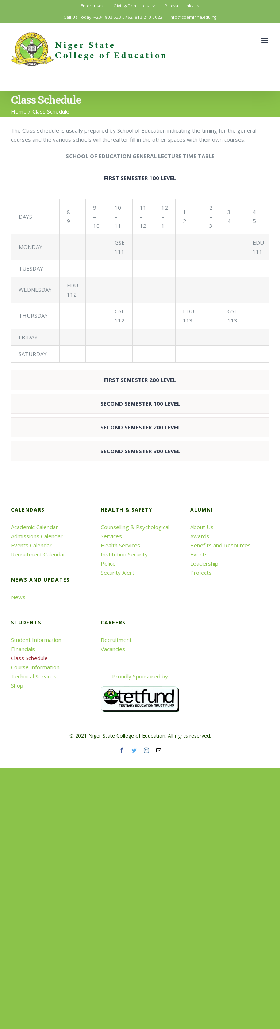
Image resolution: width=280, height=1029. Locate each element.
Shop (17, 685)
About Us (202, 527)
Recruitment (116, 639)
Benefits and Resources (220, 545)
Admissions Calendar (37, 536)
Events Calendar (31, 545)
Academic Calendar (34, 527)
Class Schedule (29, 658)
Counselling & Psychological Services (135, 531)
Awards (199, 536)
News (18, 597)
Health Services (120, 545)
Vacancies (113, 649)
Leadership (204, 563)
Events (199, 554)
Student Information (36, 639)
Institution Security (124, 554)
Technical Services (34, 676)
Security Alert (117, 572)
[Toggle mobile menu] (265, 41)
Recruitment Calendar (38, 554)
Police (108, 563)
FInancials (23, 649)
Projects (201, 572)
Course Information (35, 667)
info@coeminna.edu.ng (192, 17)
